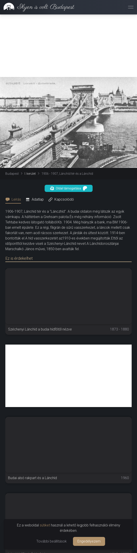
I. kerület (30, 173)
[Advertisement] (68, 46)
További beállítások (51, 541)
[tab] (14, 199)
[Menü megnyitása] (130, 7)
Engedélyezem (89, 541)
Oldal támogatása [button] (68, 188)
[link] (37, 7)
